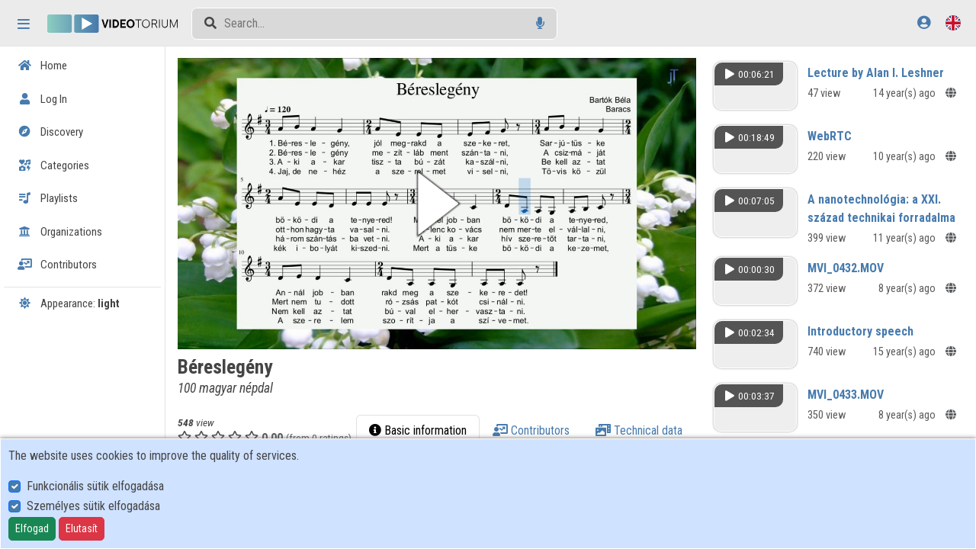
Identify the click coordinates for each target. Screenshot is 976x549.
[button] (443, 201)
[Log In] (923, 22)
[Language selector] (953, 22)
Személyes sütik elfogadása (93, 506)
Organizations (60, 232)
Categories (53, 165)
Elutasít (82, 528)
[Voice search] (540, 23)
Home (42, 65)
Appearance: (69, 303)
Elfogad (32, 528)
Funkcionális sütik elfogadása (95, 486)
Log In (42, 99)
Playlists (48, 198)
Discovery (50, 132)
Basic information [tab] (534, 426)
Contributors (57, 264)
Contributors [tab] (647, 426)
